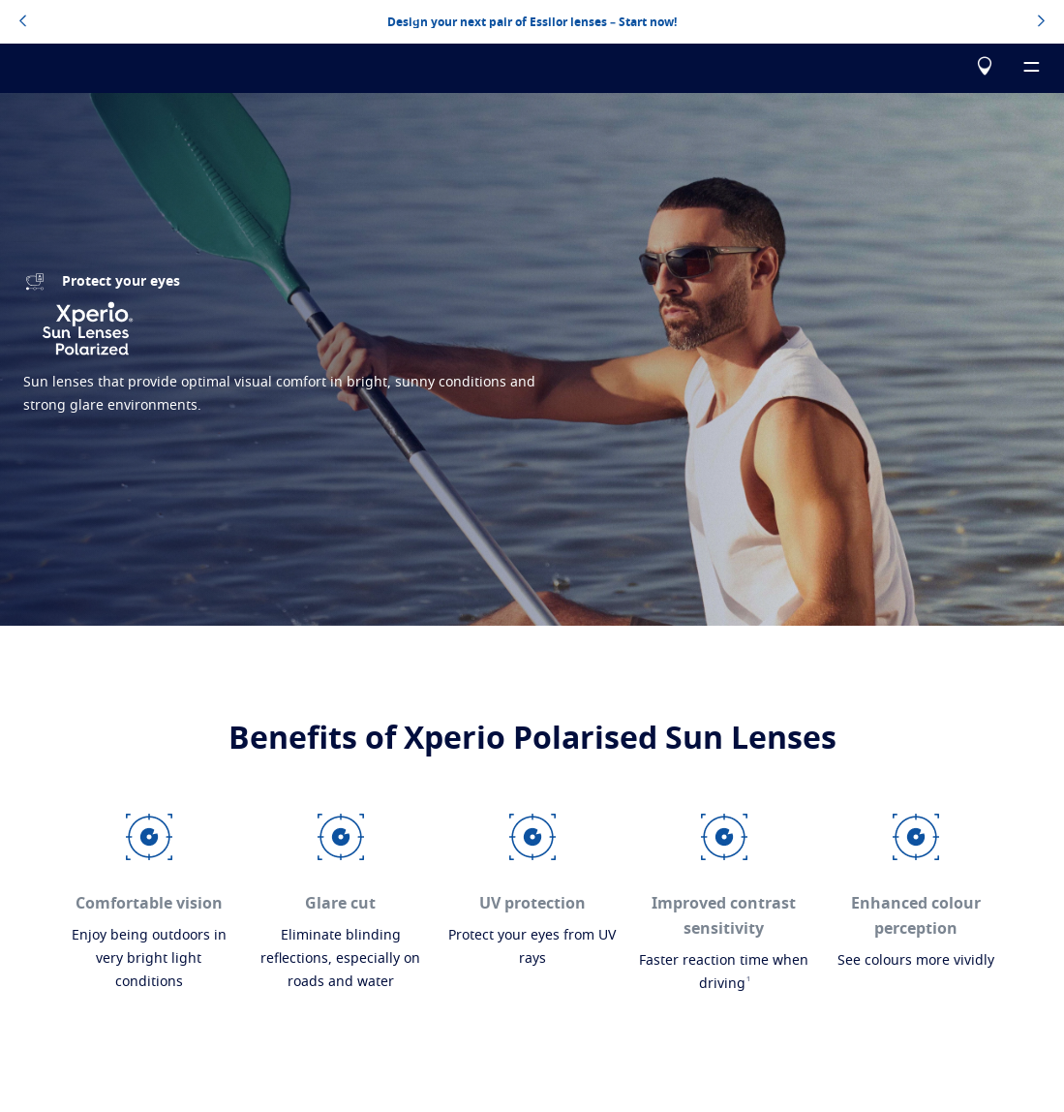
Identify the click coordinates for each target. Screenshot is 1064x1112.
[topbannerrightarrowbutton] (1041, 22)
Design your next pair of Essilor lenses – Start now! (532, 22)
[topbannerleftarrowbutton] (23, 22)
